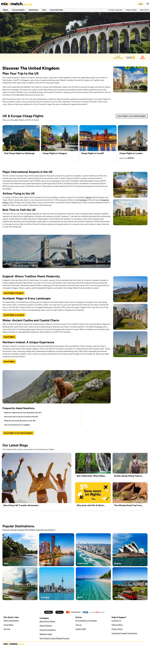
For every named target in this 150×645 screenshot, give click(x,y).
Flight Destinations (11, 620)
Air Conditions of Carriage (86, 620)
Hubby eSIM (81, 629)
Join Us (79, 625)
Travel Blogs (8, 625)
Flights (5, 10)
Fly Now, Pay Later (115, 10)
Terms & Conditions (48, 630)
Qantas (88, 197)
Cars (43, 10)
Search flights (9, 337)
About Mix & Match (47, 621)
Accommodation (18, 10)
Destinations (33, 10)
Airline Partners (46, 626)
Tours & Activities (56, 10)
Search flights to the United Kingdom (131, 116)
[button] (147, 4)
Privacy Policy (117, 629)
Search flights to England (13, 293)
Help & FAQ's (117, 625)
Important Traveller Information (124, 633)
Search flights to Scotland (14, 315)
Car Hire (7, 629)
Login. (140, 4)
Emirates (83, 200)
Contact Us (116, 620)
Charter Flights (131, 10)
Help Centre (144, 10)
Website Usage (46, 634)
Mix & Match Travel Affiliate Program (54, 638)
